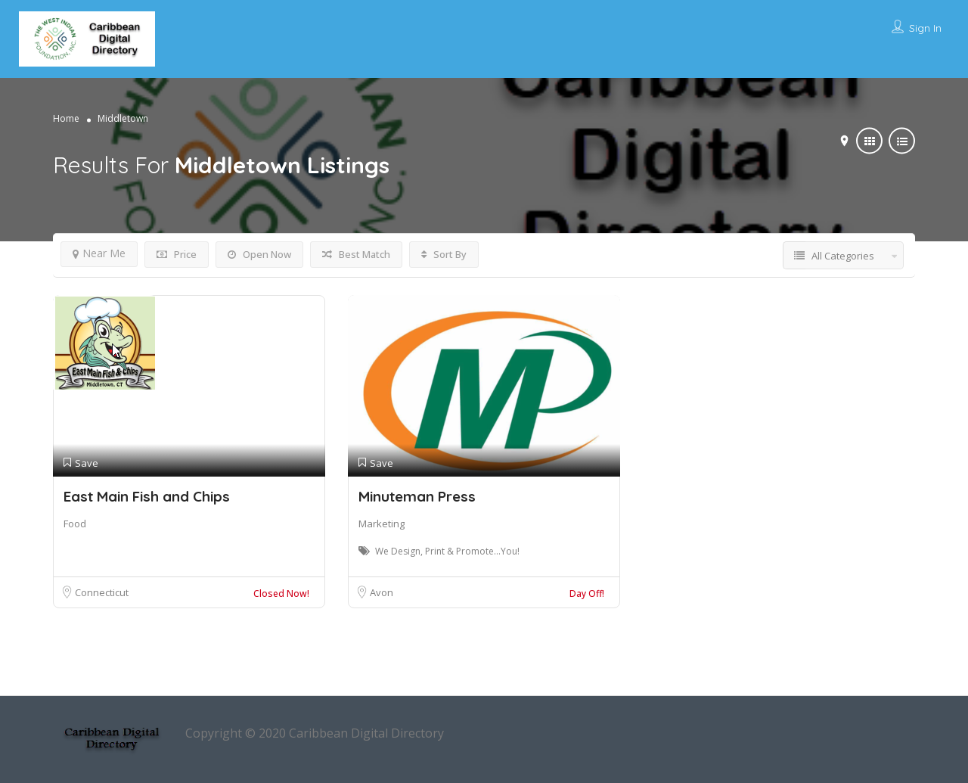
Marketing (381, 523)
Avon (381, 592)
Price (177, 254)
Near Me (99, 253)
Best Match (356, 254)
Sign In (925, 28)
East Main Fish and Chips (147, 496)
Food (75, 523)
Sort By (444, 254)
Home (66, 117)
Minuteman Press (417, 496)
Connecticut (102, 592)
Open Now (259, 254)
